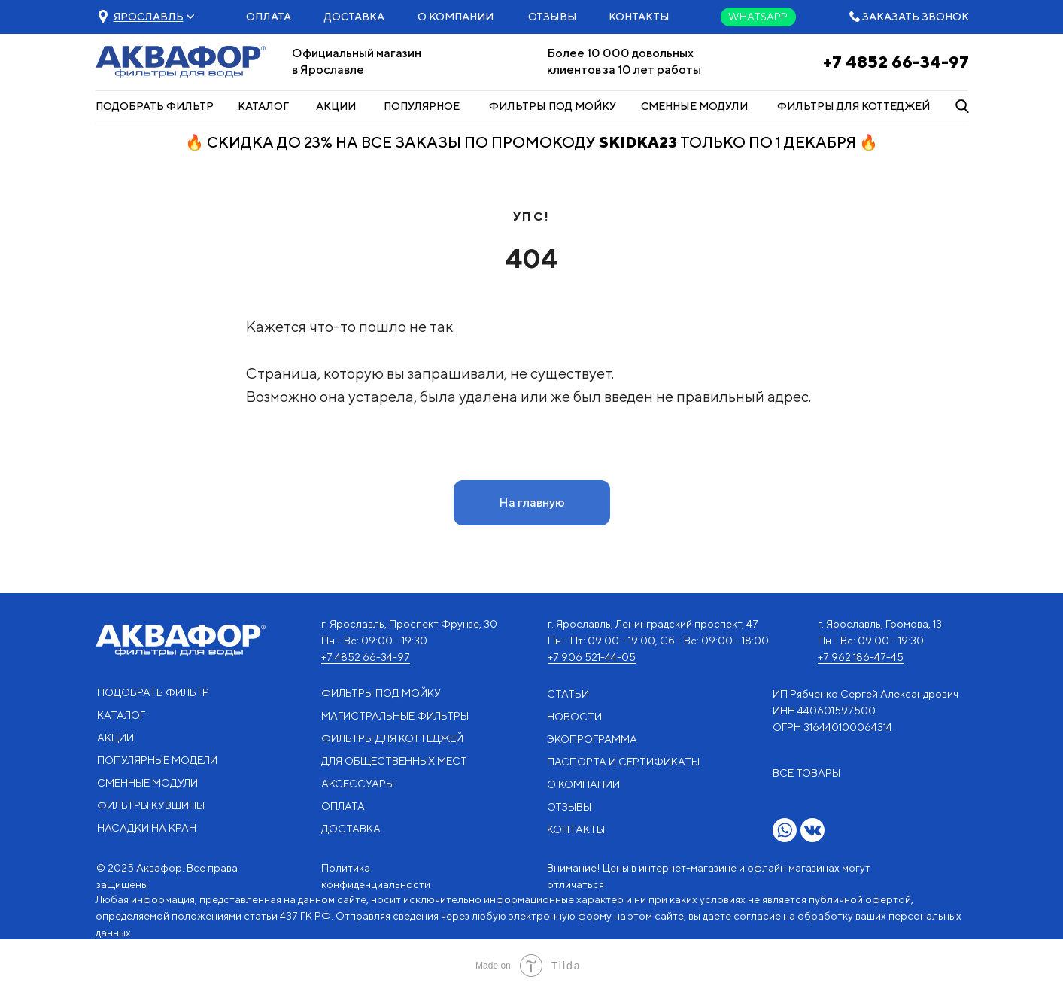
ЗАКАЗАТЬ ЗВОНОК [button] (915, 17)
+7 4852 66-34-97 (896, 62)
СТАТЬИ (568, 694)
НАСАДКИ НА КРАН (146, 828)
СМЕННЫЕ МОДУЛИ (694, 106)
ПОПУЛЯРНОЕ (422, 106)
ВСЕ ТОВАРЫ (806, 773)
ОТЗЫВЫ (552, 17)
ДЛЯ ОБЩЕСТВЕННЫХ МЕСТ (394, 761)
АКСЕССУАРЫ (357, 783)
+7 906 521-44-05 (592, 657)
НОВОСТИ (574, 717)
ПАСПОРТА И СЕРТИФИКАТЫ (623, 762)
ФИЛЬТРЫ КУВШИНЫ (151, 805)
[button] (149, 17)
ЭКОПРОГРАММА (592, 739)
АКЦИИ (336, 106)
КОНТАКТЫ (639, 17)
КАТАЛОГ (263, 106)
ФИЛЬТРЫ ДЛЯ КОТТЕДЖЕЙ (853, 106)
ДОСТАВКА (354, 17)
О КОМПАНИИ (456, 17)
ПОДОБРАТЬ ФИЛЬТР (155, 106)
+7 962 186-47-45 (861, 657)
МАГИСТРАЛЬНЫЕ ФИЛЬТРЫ (395, 716)
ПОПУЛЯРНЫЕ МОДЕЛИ (157, 760)
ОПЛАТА (268, 17)
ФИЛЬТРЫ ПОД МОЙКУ (552, 106)
